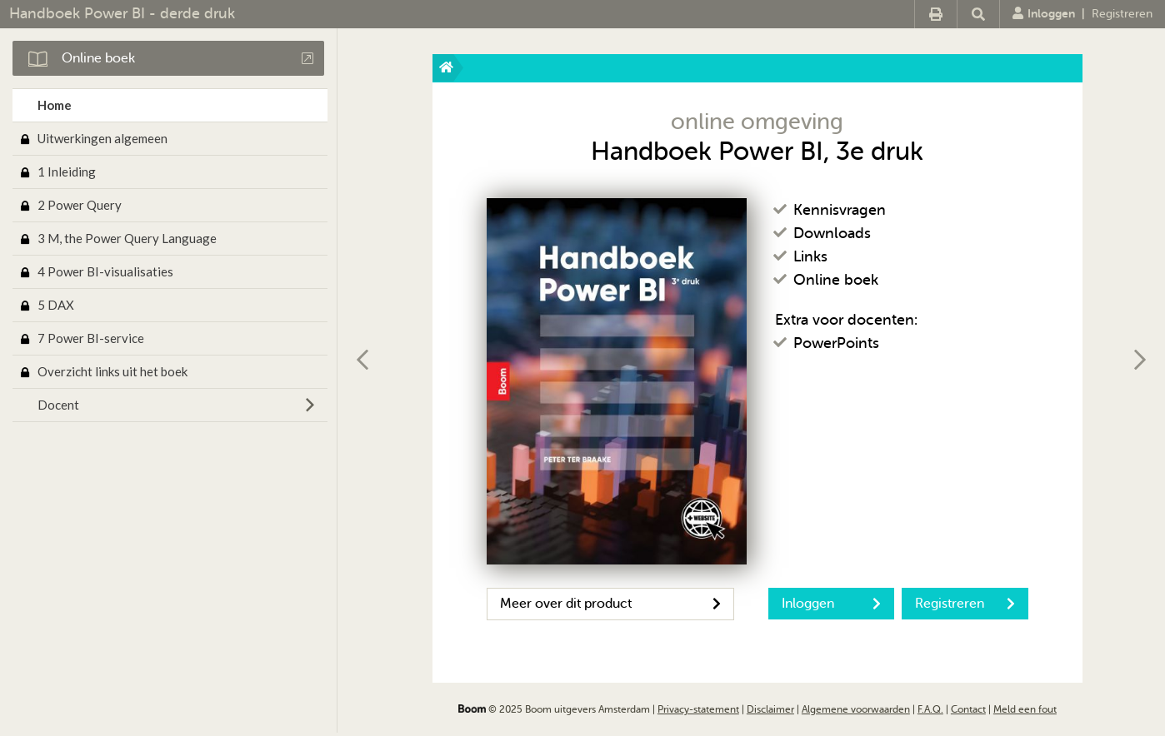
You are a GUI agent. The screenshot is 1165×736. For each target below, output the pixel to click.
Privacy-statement (698, 709)
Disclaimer (770, 709)
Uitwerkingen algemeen (103, 138)
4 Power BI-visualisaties (105, 271)
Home (55, 104)
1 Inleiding (67, 171)
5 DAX (56, 304)
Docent (58, 404)
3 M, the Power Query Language (127, 238)
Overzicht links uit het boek (113, 371)
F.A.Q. (930, 709)
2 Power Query (80, 204)
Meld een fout (1025, 709)
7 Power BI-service (91, 338)
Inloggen (1043, 13)
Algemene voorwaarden (856, 709)
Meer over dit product (610, 603)
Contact (968, 709)
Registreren (1122, 13)
